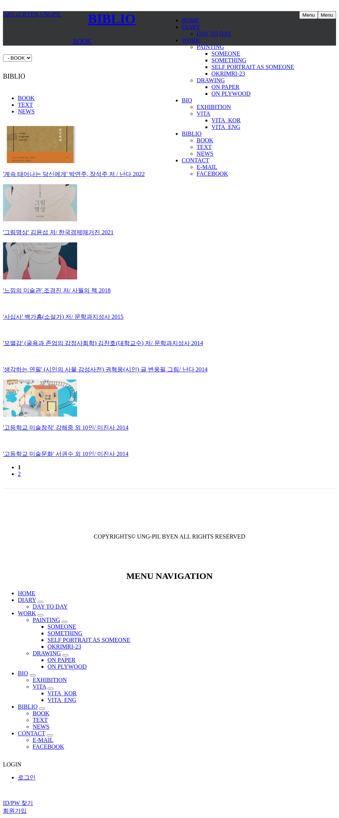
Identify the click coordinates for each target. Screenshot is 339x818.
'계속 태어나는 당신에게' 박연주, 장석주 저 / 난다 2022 (74, 174)
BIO (187, 100)
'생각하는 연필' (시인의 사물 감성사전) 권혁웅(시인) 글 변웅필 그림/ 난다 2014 (105, 369)
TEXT (204, 147)
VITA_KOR (226, 120)
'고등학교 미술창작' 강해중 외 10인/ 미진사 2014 (65, 427)
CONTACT (195, 160)
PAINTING (210, 47)
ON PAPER (225, 87)
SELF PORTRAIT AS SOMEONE (252, 67)
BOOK (205, 140)
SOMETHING (228, 60)
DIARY (191, 27)
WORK (191, 40)
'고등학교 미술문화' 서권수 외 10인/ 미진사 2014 (65, 454)
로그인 (27, 777)
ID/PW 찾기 (18, 803)
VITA (203, 113)
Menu (327, 15)
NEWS (205, 153)
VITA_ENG (225, 127)
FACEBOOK (212, 173)
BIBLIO (191, 133)
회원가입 (15, 811)
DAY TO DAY (214, 33)
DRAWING (211, 80)
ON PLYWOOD (231, 93)
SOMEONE (225, 53)
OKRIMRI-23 (228, 73)
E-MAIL (207, 167)
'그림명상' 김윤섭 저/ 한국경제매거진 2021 (58, 232)
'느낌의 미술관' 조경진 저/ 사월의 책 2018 (57, 290)
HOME (190, 20)
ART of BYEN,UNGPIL (32, 14)
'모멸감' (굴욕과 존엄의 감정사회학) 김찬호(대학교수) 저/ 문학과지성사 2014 (103, 343)
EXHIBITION (214, 107)
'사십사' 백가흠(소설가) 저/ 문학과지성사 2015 (63, 317)
